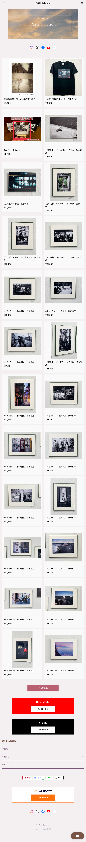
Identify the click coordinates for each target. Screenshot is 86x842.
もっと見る (43, 688)
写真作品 (6, 757)
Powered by (43, 829)
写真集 (5, 749)
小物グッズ (6, 764)
